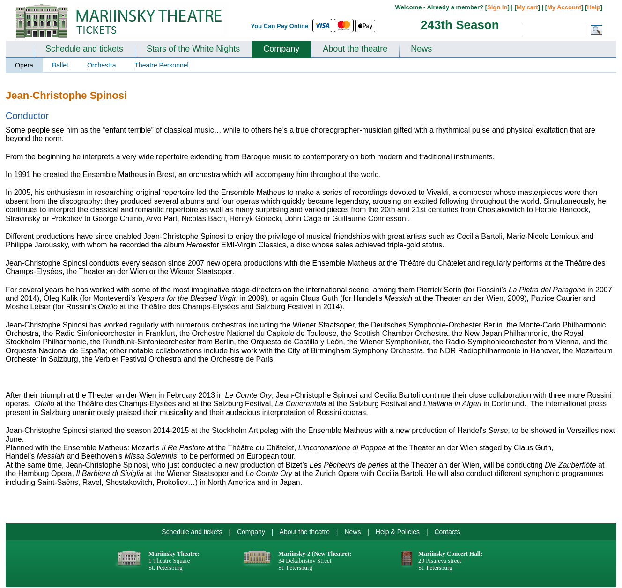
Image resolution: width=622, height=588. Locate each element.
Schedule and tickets (84, 48)
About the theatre (355, 48)
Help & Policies (398, 532)
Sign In (497, 7)
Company (281, 48)
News (421, 48)
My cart (527, 7)
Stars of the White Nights (193, 48)
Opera (24, 65)
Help (593, 7)
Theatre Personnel (161, 65)
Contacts (447, 532)
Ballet (60, 65)
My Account (564, 7)
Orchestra (101, 65)
